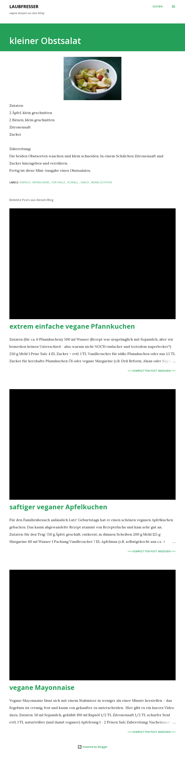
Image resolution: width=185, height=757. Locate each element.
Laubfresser (23, 6)
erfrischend (41, 182)
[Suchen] (157, 6)
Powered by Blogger (92, 747)
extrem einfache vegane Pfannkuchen (72, 326)
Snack (85, 182)
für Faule (59, 182)
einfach (25, 182)
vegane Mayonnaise (41, 687)
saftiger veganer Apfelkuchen (58, 506)
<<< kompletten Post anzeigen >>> (152, 370)
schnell (73, 182)
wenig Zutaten (101, 182)
